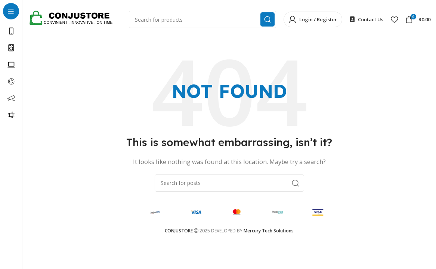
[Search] (229, 183)
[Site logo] (74, 18)
